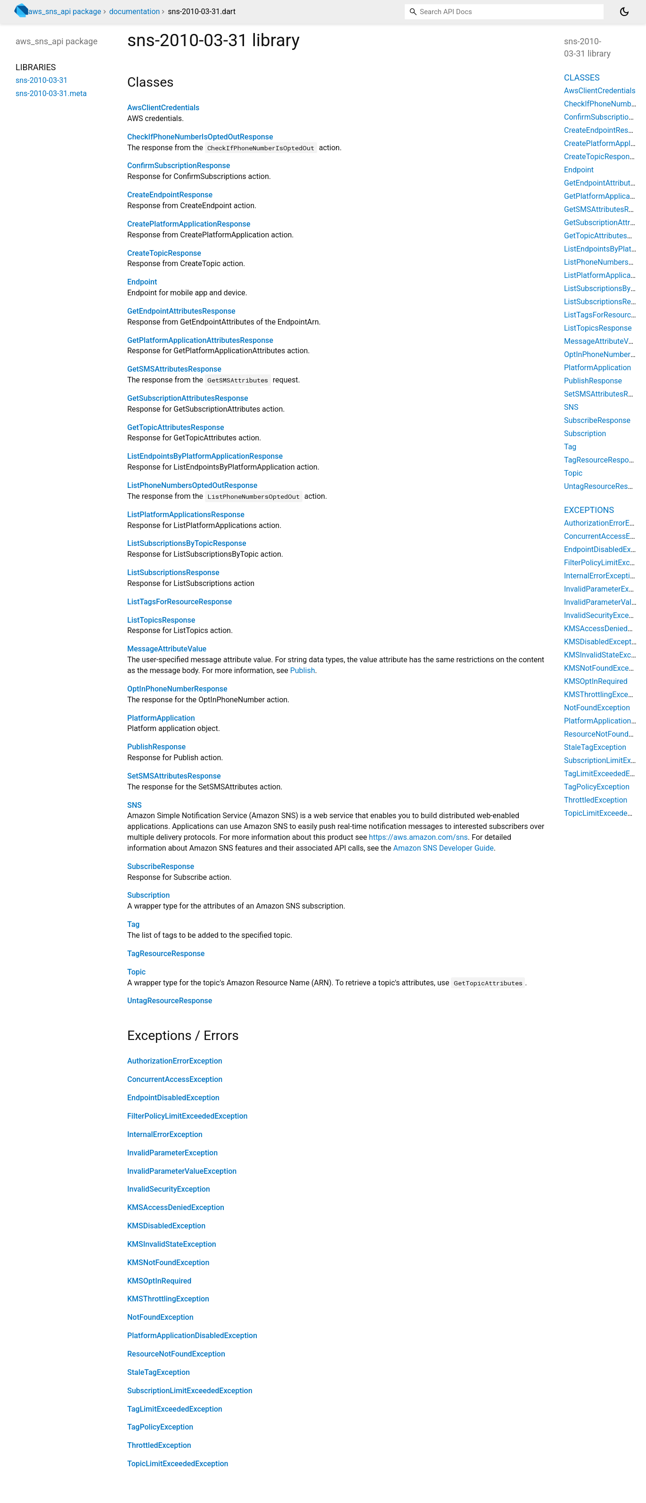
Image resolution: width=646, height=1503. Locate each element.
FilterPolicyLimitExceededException (187, 1116)
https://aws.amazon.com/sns (418, 837)
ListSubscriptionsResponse (173, 572)
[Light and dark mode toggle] (624, 11)
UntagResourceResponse (169, 1000)
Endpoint (142, 281)
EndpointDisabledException (173, 1097)
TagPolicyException (160, 1426)
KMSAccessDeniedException (175, 1207)
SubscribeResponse (160, 866)
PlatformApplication (161, 718)
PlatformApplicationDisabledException (192, 1335)
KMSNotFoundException (168, 1262)
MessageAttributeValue (166, 648)
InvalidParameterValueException (182, 1171)
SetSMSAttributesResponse (174, 776)
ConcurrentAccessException (174, 1079)
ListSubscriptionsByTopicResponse (186, 543)
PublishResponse (156, 746)
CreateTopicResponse (164, 253)
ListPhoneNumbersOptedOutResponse (192, 485)
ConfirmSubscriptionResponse (178, 165)
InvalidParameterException (172, 1152)
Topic (136, 971)
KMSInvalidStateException (171, 1244)
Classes (582, 77)
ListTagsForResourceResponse (179, 601)
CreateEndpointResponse (170, 194)
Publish (302, 670)
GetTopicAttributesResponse (175, 427)
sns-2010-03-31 (42, 80)
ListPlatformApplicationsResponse (186, 514)
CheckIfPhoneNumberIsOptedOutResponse (200, 136)
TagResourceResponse (165, 953)
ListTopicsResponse (161, 620)
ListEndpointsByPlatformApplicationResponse (205, 456)
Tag (133, 924)
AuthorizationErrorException (174, 1060)
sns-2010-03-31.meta (51, 93)
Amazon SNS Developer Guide (443, 848)
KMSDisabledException (166, 1225)
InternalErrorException (165, 1134)
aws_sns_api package (64, 11)
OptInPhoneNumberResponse (177, 688)
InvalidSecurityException (168, 1189)
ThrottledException (159, 1445)
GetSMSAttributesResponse (174, 369)
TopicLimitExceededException (177, 1463)
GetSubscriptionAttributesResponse (187, 398)
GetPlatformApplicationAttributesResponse (200, 340)
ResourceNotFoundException (176, 1353)
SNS (134, 805)
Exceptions (589, 510)
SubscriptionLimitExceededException (190, 1390)
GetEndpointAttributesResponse (181, 311)
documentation (134, 11)
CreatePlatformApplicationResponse (188, 223)
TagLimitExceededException (174, 1409)
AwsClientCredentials (163, 107)
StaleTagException (158, 1372)
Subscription (148, 895)
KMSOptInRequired (159, 1280)
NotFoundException (160, 1317)
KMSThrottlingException (168, 1298)
